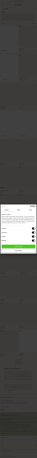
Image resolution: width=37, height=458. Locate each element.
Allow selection (18, 250)
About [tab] (30, 209)
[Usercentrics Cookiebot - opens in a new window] (30, 206)
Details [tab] (18, 209)
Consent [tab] (6, 209)
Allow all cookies (18, 246)
